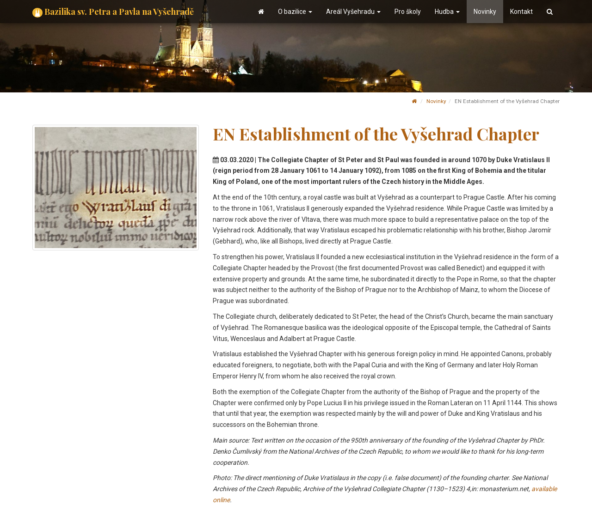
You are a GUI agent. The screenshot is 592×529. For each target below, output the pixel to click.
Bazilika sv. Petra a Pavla (113, 12)
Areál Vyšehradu (353, 11)
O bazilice (295, 11)
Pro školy (408, 11)
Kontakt (521, 11)
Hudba (447, 11)
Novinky (485, 11)
